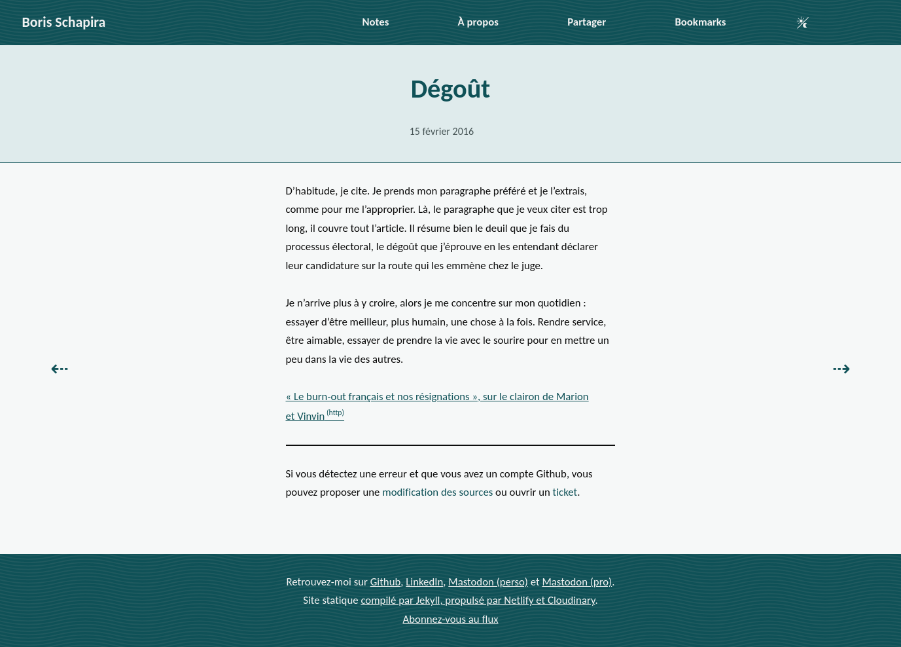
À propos (478, 22)
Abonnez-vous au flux (451, 618)
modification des (437, 492)
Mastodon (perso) (488, 581)
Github (385, 581)
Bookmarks (700, 22)
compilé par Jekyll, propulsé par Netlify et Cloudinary (478, 600)
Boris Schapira (64, 22)
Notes (375, 22)
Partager (586, 22)
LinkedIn (424, 581)
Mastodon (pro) (577, 581)
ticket (565, 492)
